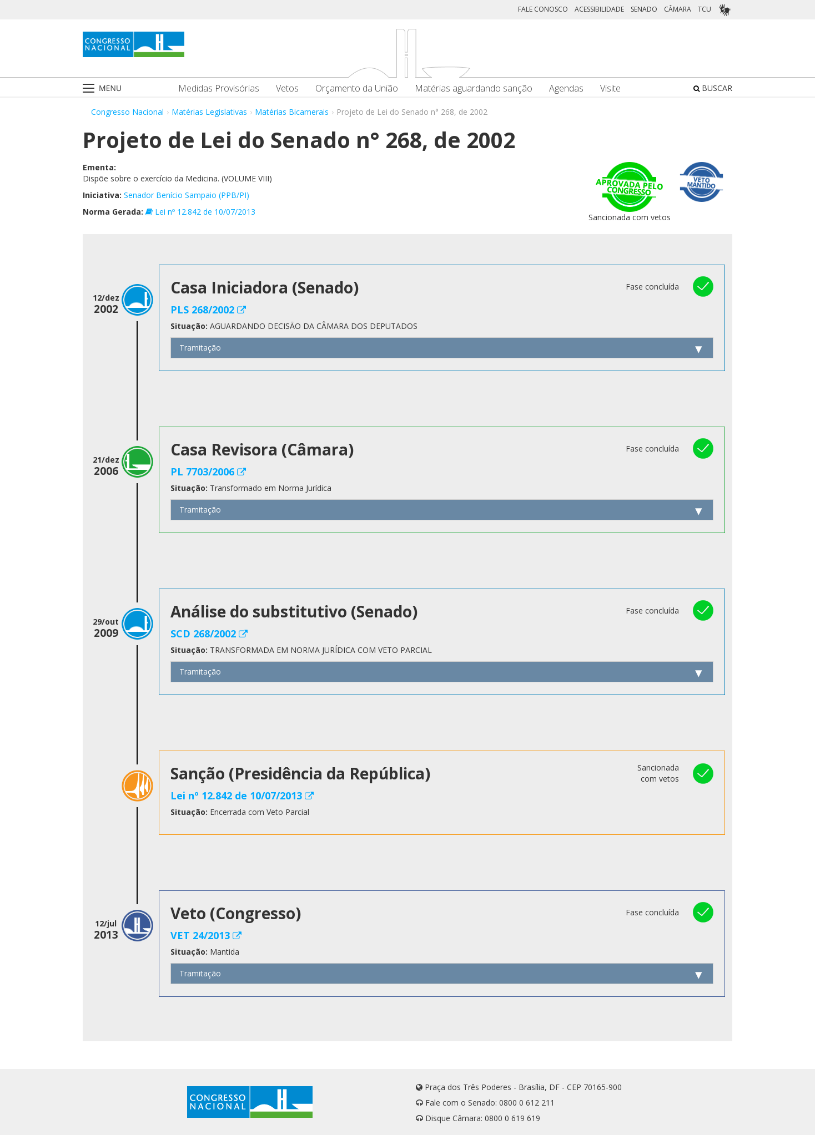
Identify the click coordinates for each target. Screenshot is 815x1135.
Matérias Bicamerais (292, 112)
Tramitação (200, 347)
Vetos (287, 88)
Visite (610, 88)
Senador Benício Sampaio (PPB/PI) (186, 195)
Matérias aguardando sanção (473, 88)
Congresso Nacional (127, 112)
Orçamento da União (356, 88)
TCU (704, 9)
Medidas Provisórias (218, 88)
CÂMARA (677, 9)
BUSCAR (712, 88)
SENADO (644, 9)
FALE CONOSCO (543, 9)
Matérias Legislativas (209, 112)
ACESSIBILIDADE (599, 9)
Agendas (566, 88)
